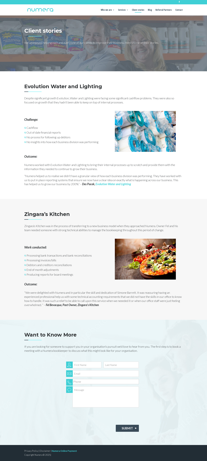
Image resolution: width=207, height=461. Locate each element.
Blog (150, 10)
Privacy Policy (31, 450)
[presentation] (86, 415)
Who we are (106, 10)
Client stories (138, 10)
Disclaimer (45, 450)
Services (122, 10)
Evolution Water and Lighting (113, 184)
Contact (179, 10)
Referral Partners (164, 10)
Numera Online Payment (64, 450)
